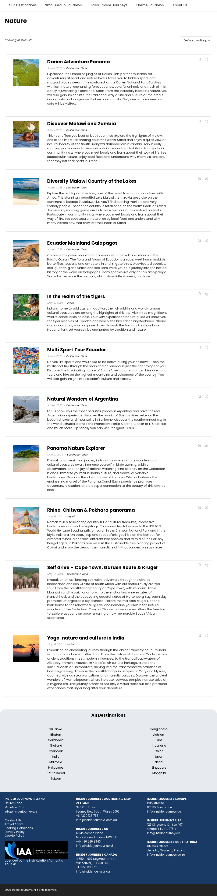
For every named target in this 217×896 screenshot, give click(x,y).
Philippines (55, 767)
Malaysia (55, 762)
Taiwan (55, 778)
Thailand (55, 745)
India (70, 303)
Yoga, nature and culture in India (85, 638)
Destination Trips (76, 68)
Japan (159, 756)
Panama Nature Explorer (76, 448)
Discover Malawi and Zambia (81, 123)
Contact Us (13, 820)
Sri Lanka (55, 729)
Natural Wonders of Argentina (82, 399)
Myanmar (56, 751)
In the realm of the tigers (76, 296)
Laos (159, 740)
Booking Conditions (19, 828)
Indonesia (159, 745)
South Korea (56, 773)
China (159, 751)
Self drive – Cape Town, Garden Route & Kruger (102, 567)
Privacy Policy (15, 832)
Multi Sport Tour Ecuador (76, 349)
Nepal (70, 516)
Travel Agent (14, 824)
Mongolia (159, 773)
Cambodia (56, 740)
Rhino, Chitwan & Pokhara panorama (91, 510)
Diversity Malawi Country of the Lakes (91, 181)
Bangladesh (159, 729)
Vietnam (159, 734)
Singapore (159, 767)
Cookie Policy (14, 835)
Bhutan (55, 734)
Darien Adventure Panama (78, 62)
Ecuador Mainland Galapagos (82, 243)
